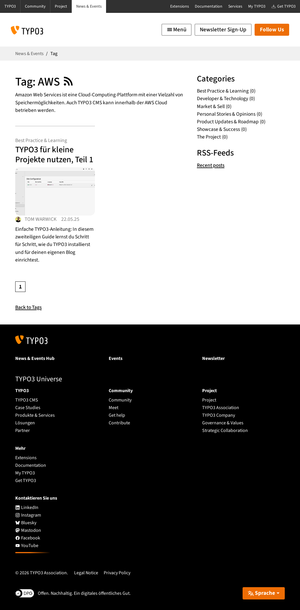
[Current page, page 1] (20, 286)
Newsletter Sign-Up (223, 30)
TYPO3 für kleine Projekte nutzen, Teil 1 (54, 154)
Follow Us (272, 30)
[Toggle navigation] (176, 30)
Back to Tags (28, 307)
